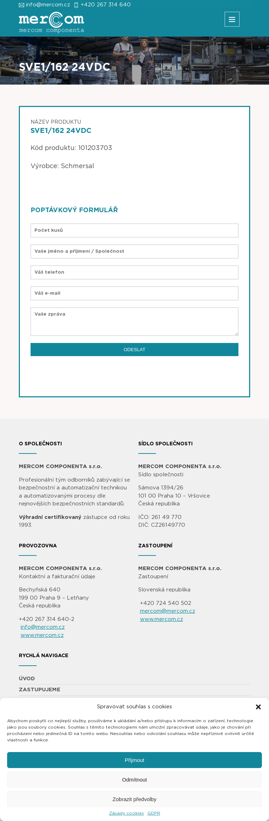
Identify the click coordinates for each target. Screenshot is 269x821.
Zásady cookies (126, 813)
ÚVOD (27, 678)
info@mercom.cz (48, 4)
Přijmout (134, 760)
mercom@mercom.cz (167, 611)
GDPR (153, 813)
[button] (258, 706)
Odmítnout (134, 780)
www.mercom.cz (42, 635)
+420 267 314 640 (106, 4)
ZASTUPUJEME (39, 689)
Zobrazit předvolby (134, 799)
